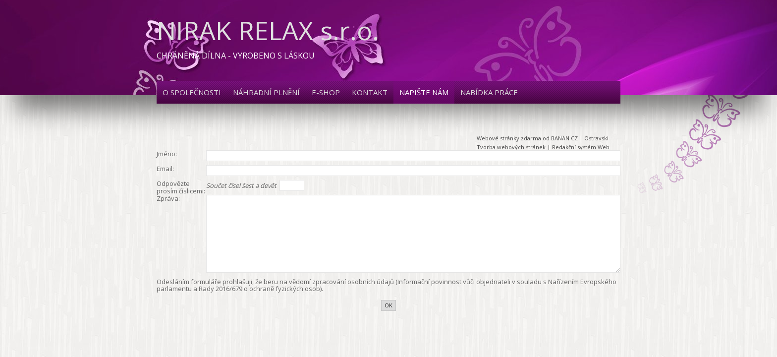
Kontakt (370, 92)
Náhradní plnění (266, 92)
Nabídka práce (489, 92)
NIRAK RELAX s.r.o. (268, 30)
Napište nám (423, 92)
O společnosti (192, 92)
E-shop (326, 92)
